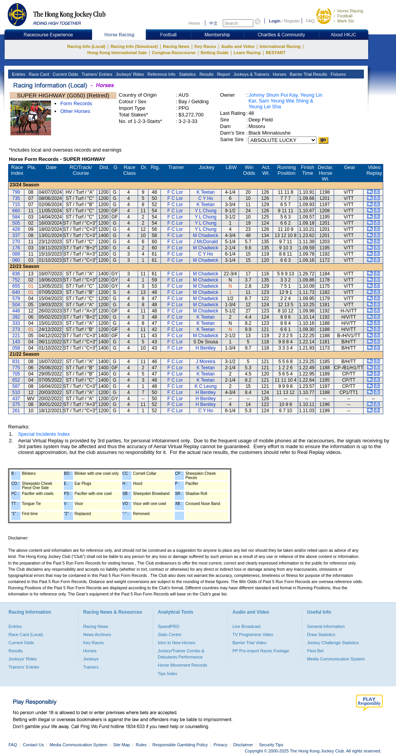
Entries (18, 74)
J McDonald (205, 241)
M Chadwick (205, 235)
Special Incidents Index (44, 434)
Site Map (121, 744)
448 (16, 311)
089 (16, 254)
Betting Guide (215, 52)
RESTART (275, 52)
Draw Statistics (321, 634)
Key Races (205, 46)
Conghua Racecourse (174, 52)
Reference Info (160, 74)
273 (16, 329)
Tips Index (167, 673)
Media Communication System (336, 659)
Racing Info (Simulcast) (134, 46)
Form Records (76, 103)
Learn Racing (247, 52)
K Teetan (205, 192)
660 (16, 210)
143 (16, 342)
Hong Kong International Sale (117, 52)
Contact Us (33, 744)
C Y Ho (205, 198)
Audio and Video (238, 46)
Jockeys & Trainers (250, 74)
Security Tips (271, 744)
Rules (142, 744)
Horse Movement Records (182, 665)
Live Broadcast (246, 626)
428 (16, 229)
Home (194, 23)
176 (16, 248)
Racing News (176, 46)
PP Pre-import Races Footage (260, 650)
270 (16, 241)
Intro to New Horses (176, 642)
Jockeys (91, 659)
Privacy (220, 744)
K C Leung (206, 386)
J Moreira (205, 361)
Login (274, 21)
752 (16, 280)
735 (16, 198)
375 (16, 404)
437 (16, 398)
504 (16, 304)
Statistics (187, 74)
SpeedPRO (168, 626)
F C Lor (175, 192)
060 (16, 260)
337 (16, 235)
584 (16, 217)
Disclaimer (243, 744)
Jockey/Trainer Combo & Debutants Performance (181, 653)
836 (16, 273)
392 (16, 317)
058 (16, 348)
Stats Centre (169, 634)
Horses (278, 74)
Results (206, 74)
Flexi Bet (315, 650)
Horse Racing (350, 11)
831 (16, 361)
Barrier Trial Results (307, 74)
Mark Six (345, 21)
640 (16, 292)
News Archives (97, 634)
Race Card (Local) (26, 634)
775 (16, 367)
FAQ (310, 21)
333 (16, 323)
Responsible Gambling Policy (180, 744)
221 (16, 335)
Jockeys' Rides (129, 74)
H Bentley (206, 348)
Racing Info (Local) (86, 46)
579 (16, 298)
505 (16, 223)
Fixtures (337, 74)
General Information (326, 626)
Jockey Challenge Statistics (333, 642)
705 (16, 374)
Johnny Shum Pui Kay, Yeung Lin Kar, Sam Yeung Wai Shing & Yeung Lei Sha (285, 100)
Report (223, 74)
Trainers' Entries (96, 74)
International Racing (279, 46)
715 (16, 204)
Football (344, 16)
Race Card (38, 74)
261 (16, 410)
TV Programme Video (252, 634)
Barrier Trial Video (249, 642)
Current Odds (64, 74)
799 (16, 192)
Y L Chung (206, 210)
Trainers (91, 667)
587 (16, 386)
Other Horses (75, 111)
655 (16, 286)
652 (16, 380)
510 (16, 392)
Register (292, 21)
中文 (213, 23)
